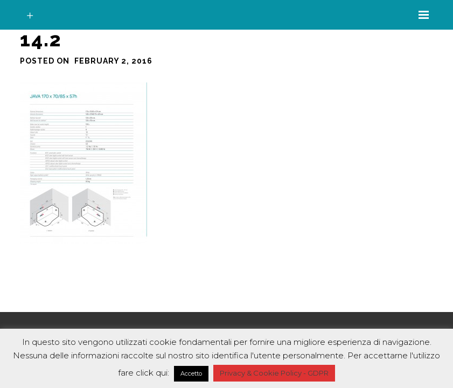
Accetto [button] (191, 373)
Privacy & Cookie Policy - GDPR (274, 373)
